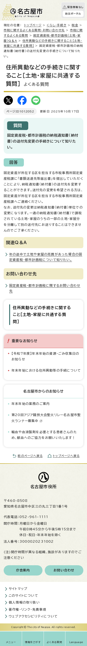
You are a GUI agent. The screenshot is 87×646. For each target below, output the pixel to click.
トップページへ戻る (66, 455)
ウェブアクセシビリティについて (33, 616)
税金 (75, 25)
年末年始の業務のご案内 (30, 403)
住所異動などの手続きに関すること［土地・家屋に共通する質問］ (42, 314)
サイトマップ (18, 588)
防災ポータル (73, 14)
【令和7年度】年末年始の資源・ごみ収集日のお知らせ (45, 356)
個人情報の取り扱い (24, 602)
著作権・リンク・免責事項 (27, 609)
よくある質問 (54, 642)
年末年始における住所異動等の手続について (46, 370)
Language (76, 642)
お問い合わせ (63, 570)
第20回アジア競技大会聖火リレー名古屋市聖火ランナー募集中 (46, 417)
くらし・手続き (56, 25)
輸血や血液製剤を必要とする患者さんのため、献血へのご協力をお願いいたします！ (44, 434)
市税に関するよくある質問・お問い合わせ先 (34, 30)
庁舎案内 (23, 570)
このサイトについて (23, 595)
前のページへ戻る (30, 455)
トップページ (33, 25)
